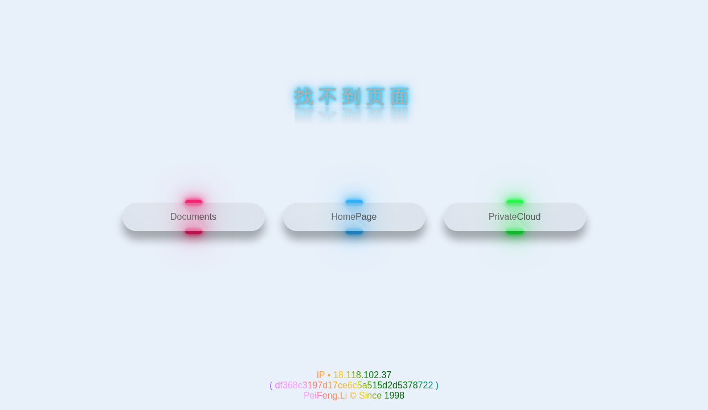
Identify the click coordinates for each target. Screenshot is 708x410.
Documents (193, 217)
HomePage (353, 217)
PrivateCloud (515, 217)
